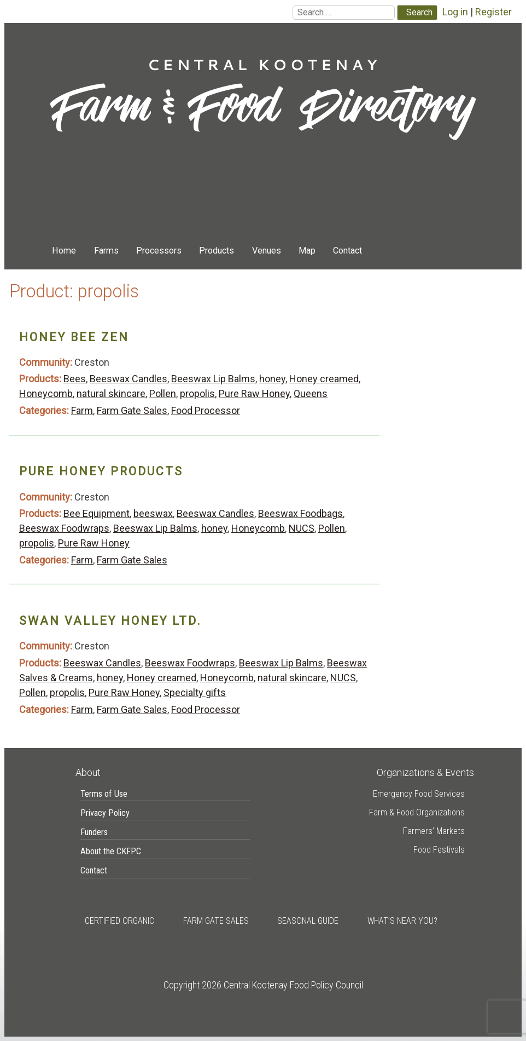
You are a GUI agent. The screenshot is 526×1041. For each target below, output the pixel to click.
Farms (106, 250)
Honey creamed (324, 378)
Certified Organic (119, 921)
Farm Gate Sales (132, 410)
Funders (94, 832)
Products (216, 250)
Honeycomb (46, 393)
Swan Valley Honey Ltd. (110, 621)
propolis (197, 393)
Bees (74, 378)
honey (272, 378)
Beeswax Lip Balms (213, 378)
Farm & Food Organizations (417, 812)
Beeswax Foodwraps (64, 528)
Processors (159, 250)
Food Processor (205, 410)
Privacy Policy (105, 813)
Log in (455, 12)
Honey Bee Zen (74, 337)
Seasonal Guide (307, 921)
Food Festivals (439, 849)
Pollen (162, 393)
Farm (82, 410)
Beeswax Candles (128, 378)
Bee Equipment (96, 513)
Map (307, 250)
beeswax (153, 513)
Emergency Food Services (419, 794)
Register (493, 12)
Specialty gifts (194, 692)
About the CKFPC (110, 851)
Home (64, 250)
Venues (266, 250)
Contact (347, 250)
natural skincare (111, 393)
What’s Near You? (402, 921)
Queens (311, 393)
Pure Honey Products (101, 471)
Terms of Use (103, 794)
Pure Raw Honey (254, 393)
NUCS (301, 528)
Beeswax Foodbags (300, 513)
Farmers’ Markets (434, 831)
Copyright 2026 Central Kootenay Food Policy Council (263, 985)
